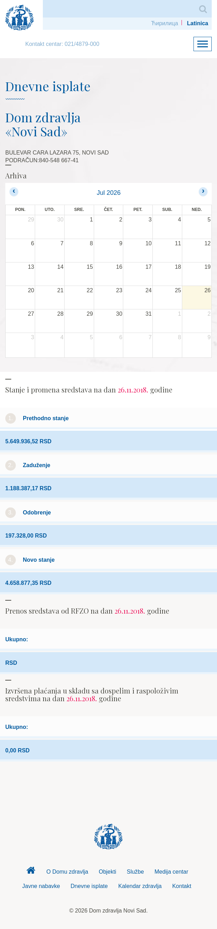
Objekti (107, 872)
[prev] (13, 191)
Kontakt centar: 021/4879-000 (62, 44)
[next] (203, 191)
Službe (135, 872)
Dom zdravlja (30, 872)
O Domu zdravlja (67, 872)
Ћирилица (164, 23)
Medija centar (171, 872)
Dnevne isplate (89, 886)
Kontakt (181, 886)
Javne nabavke (41, 886)
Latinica (197, 23)
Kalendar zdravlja (140, 886)
